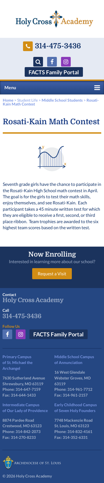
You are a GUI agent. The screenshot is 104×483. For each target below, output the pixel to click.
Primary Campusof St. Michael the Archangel (17, 362)
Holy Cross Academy (33, 300)
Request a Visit (52, 273)
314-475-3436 (52, 46)
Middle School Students (62, 100)
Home (8, 100)
